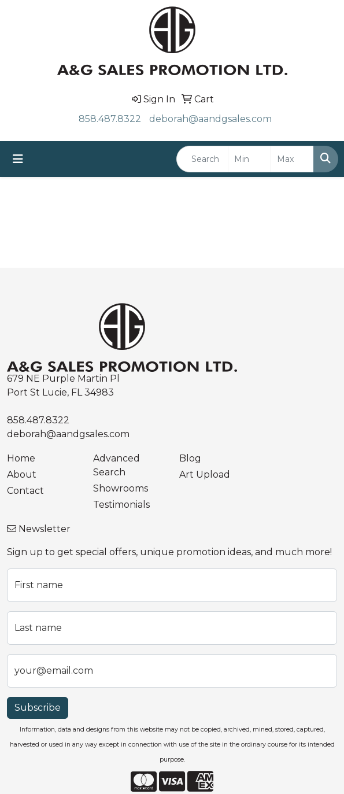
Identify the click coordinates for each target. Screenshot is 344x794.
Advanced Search (116, 465)
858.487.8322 (110, 118)
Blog (190, 458)
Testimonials (121, 504)
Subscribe (37, 707)
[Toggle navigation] (18, 159)
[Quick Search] (202, 159)
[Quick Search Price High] (292, 159)
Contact (25, 490)
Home (21, 458)
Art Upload (204, 474)
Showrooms (120, 488)
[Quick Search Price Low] (249, 159)
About (21, 474)
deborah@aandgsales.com (210, 118)
